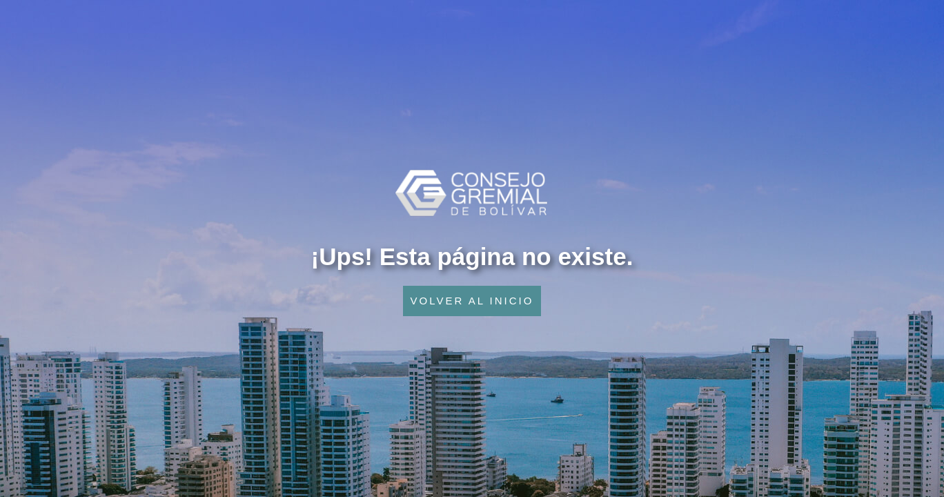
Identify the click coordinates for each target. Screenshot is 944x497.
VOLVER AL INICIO (472, 300)
